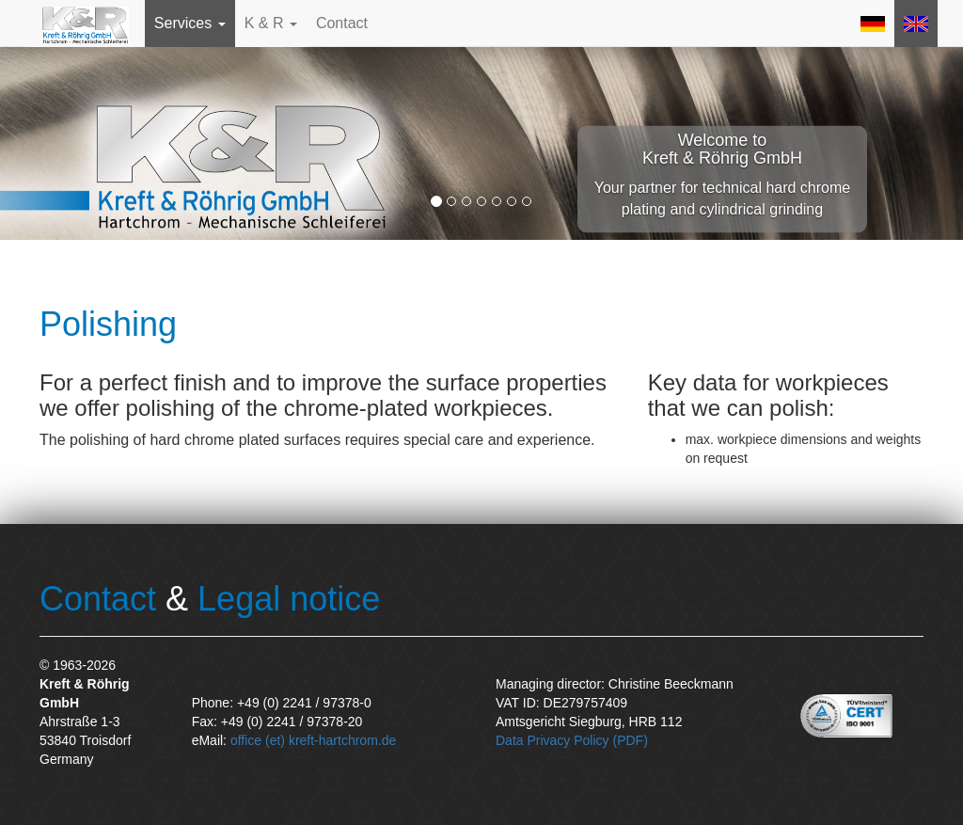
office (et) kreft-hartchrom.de (313, 740)
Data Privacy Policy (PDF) (572, 740)
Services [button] (190, 23)
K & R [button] (271, 23)
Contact (342, 23)
